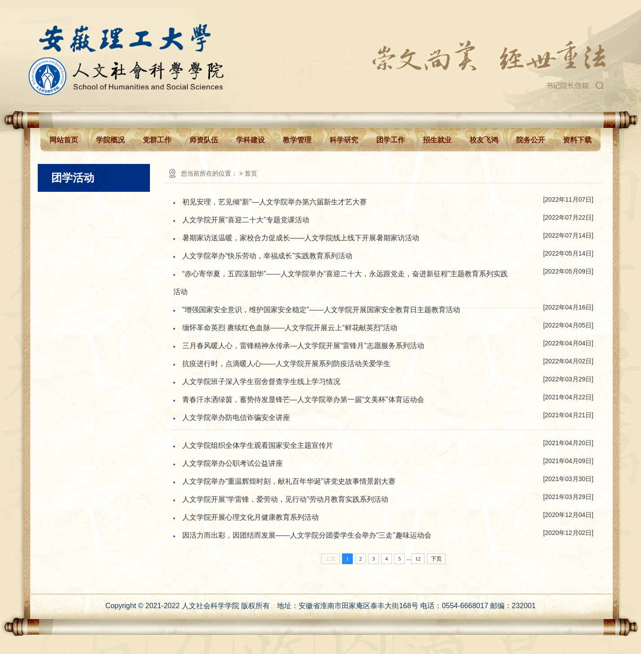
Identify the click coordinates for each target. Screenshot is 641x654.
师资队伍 (203, 140)
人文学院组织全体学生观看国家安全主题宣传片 (257, 445)
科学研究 (343, 140)
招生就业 (437, 140)
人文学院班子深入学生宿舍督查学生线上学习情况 (261, 381)
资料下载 (577, 140)
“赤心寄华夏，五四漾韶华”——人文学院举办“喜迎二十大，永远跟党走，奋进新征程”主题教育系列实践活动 (340, 283)
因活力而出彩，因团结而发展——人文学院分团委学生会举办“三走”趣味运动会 (306, 535)
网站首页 (63, 140)
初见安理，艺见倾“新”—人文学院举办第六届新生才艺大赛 (274, 202)
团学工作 (390, 140)
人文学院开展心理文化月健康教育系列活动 (250, 517)
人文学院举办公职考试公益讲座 (232, 463)
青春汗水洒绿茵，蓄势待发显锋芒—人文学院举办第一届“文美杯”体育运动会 (303, 399)
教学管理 (297, 140)
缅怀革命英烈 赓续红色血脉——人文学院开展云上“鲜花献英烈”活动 (289, 327)
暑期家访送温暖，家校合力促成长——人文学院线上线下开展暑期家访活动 (300, 238)
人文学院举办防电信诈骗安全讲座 (236, 417)
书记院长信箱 (567, 85)
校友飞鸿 (484, 140)
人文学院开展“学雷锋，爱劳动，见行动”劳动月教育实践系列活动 (285, 499)
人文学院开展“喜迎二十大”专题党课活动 (245, 220)
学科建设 (250, 140)
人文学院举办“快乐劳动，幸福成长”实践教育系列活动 (267, 256)
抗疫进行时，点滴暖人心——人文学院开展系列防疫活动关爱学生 (286, 363)
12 (418, 559)
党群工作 (157, 140)
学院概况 (110, 140)
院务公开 (530, 140)
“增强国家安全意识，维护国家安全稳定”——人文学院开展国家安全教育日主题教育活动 (321, 310)
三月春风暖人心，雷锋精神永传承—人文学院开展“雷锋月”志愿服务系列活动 (303, 345)
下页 (436, 559)
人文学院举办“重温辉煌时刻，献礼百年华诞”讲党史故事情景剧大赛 (288, 481)
